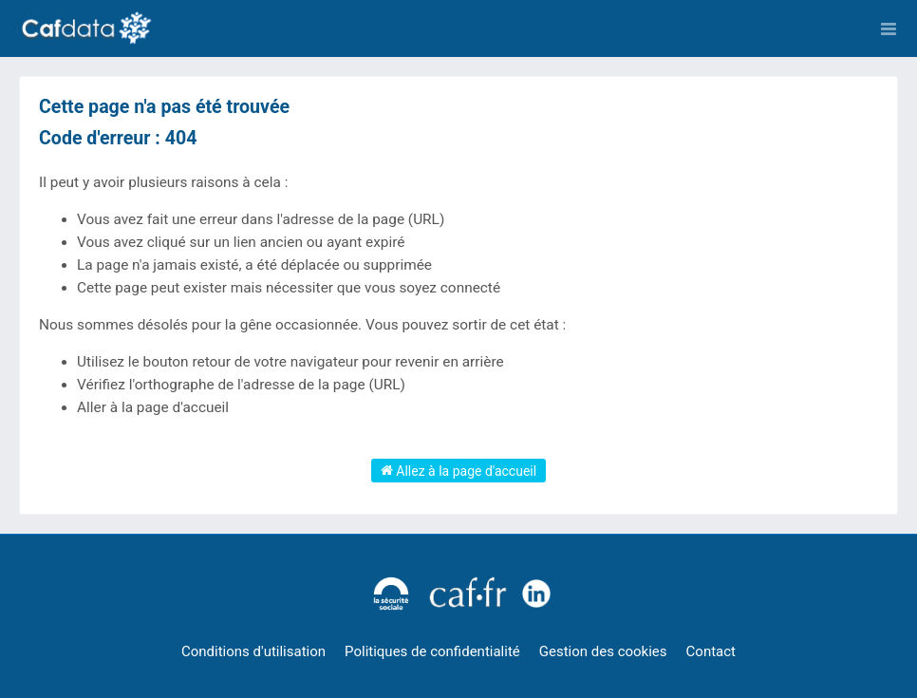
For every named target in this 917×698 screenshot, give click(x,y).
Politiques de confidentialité (432, 651)
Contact (711, 651)
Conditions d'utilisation (253, 651)
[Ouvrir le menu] (888, 28)
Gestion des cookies (603, 651)
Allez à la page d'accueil (458, 470)
